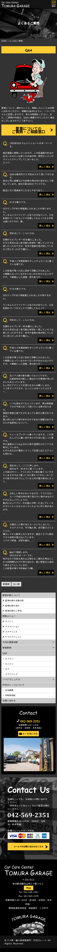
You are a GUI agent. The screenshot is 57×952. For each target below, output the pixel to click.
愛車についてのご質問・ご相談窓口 (28, 130)
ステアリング (11, 631)
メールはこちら (30, 733)
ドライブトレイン (13, 636)
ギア (7, 669)
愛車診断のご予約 (13, 610)
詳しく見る (44, 166)
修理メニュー (9, 615)
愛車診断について (11, 595)
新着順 (6, 584)
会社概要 (9, 690)
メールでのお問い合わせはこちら (28, 846)
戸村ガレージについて (13, 684)
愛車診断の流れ (12, 605)
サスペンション (12, 626)
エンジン (9, 621)
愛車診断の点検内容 (14, 600)
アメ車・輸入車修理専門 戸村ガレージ (27, 940)
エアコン (9, 658)
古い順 (16, 584)
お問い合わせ (9, 700)
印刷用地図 (10, 695)
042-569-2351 (30, 721)
